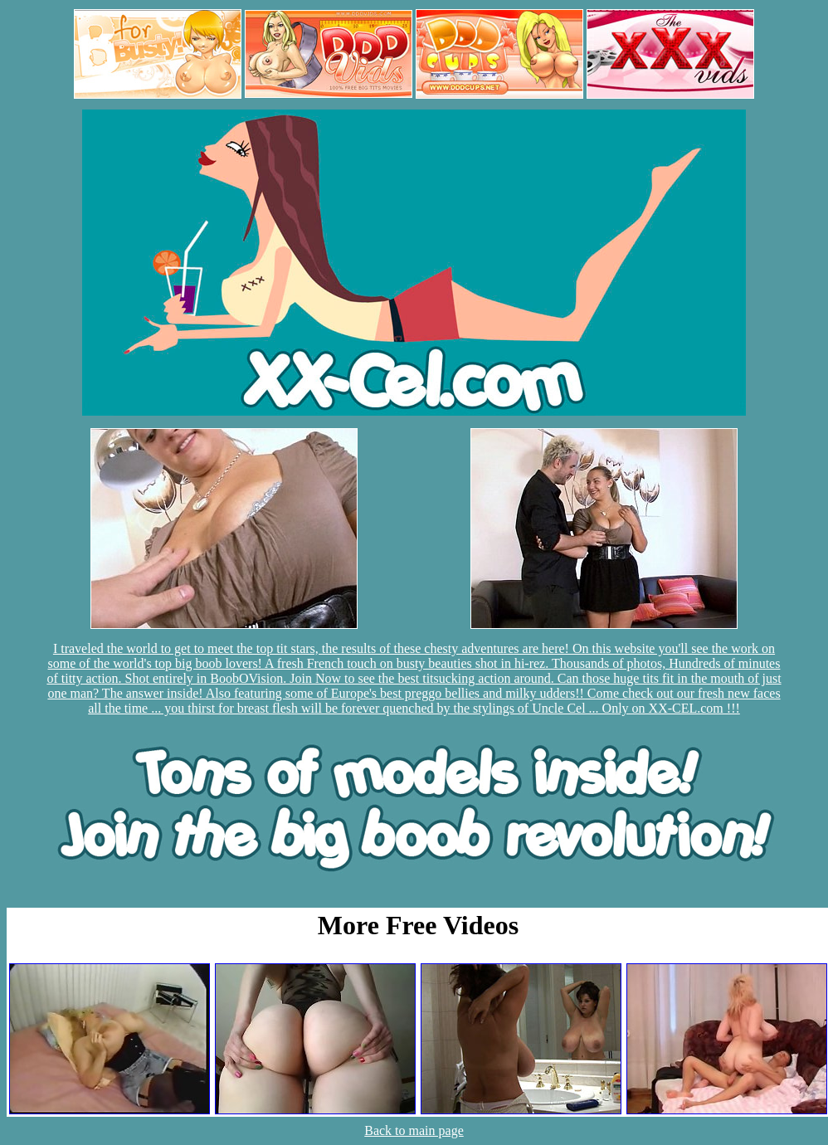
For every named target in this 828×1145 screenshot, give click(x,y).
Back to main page (414, 1130)
